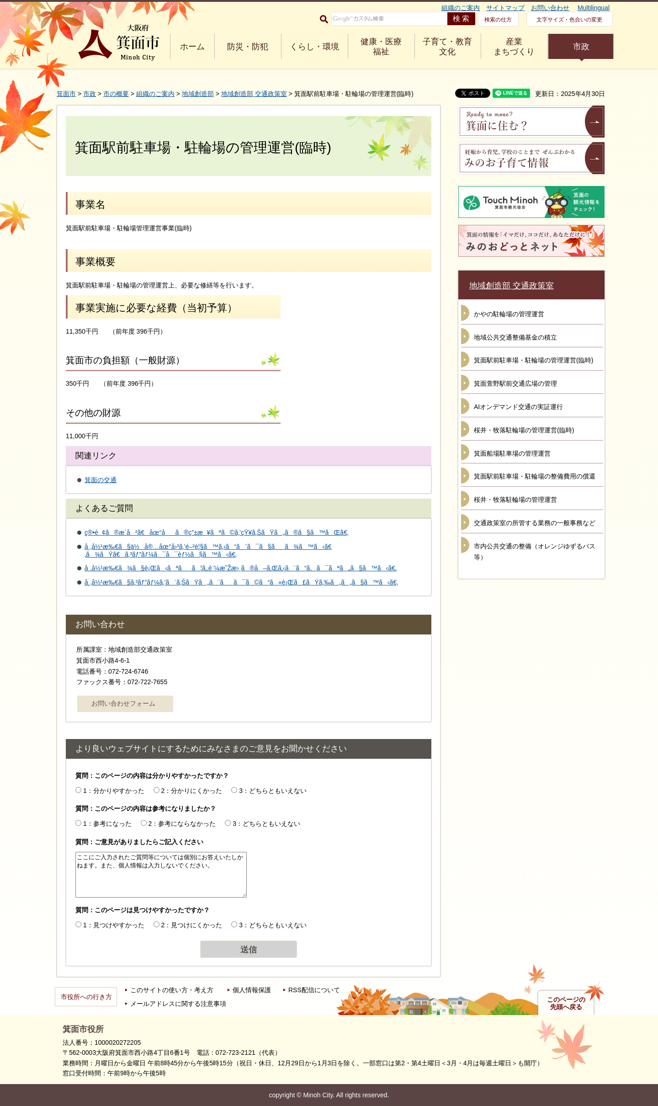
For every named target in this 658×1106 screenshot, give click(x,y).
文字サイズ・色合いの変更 (569, 19)
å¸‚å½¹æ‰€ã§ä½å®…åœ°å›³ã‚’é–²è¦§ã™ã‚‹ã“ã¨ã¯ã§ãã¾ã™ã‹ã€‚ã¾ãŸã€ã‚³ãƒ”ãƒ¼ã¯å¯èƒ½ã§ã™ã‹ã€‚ (208, 550)
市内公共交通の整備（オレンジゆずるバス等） (534, 551)
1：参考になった (107, 823)
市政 (581, 46)
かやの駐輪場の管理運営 (509, 314)
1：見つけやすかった (113, 925)
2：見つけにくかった (192, 925)
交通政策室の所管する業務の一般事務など (534, 522)
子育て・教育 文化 (447, 46)
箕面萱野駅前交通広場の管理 (515, 383)
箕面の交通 (101, 480)
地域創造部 (198, 93)
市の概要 (116, 93)
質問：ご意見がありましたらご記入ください (139, 841)
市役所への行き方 (86, 996)
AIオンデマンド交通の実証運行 (518, 406)
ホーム (192, 46)
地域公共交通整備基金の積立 (515, 337)
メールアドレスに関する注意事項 (178, 1003)
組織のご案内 (460, 7)
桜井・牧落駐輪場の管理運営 (515, 499)
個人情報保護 (252, 990)
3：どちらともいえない (273, 790)
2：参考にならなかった (182, 823)
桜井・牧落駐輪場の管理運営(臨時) (524, 430)
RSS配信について (314, 990)
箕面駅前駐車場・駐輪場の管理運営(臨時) (533, 360)
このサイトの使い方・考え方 (171, 990)
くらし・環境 (314, 46)
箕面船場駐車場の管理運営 (512, 453)
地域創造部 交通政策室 (254, 93)
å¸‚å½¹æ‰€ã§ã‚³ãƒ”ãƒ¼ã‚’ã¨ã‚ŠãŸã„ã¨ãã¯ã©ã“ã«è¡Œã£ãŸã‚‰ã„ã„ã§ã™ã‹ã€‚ (241, 582)
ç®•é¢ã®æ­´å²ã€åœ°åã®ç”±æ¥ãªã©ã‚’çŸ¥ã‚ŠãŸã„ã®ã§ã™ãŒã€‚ (217, 532)
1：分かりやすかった (113, 790)
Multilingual (594, 7)
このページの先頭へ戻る (566, 1003)
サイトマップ (505, 7)
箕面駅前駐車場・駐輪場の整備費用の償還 (534, 476)
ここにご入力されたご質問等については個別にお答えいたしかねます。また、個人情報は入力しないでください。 (161, 875)
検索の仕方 (498, 19)
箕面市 (66, 93)
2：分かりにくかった (192, 790)
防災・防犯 (247, 46)
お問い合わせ (550, 7)
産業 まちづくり (514, 46)
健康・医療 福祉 (381, 46)
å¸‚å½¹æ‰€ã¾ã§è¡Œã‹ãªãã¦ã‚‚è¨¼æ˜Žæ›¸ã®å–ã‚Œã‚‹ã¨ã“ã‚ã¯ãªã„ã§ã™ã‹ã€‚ (241, 568)
